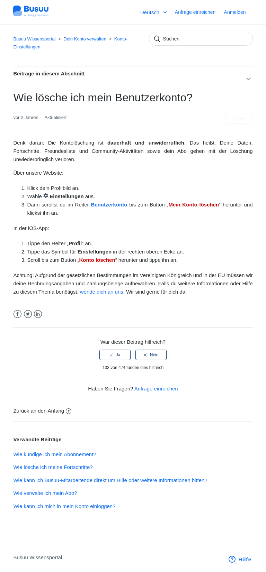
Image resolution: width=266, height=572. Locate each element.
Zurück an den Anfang (42, 411)
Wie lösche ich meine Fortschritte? (52, 467)
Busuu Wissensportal (34, 38)
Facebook (17, 314)
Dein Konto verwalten (84, 38)
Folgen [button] (239, 118)
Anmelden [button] (235, 12)
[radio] (115, 355)
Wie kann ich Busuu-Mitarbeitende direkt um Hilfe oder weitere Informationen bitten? (110, 480)
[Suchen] (201, 39)
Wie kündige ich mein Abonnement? (54, 454)
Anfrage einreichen (195, 12)
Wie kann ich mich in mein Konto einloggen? (64, 506)
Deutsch (150, 12)
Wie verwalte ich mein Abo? (45, 493)
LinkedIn (38, 314)
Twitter (28, 314)
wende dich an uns (101, 292)
